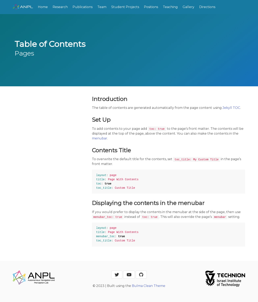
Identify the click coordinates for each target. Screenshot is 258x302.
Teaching (170, 7)
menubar (99, 138)
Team (101, 7)
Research (60, 7)
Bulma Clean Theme (148, 286)
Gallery (188, 7)
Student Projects (125, 7)
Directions (207, 7)
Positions (151, 7)
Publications (83, 7)
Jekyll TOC (231, 108)
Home (43, 7)
